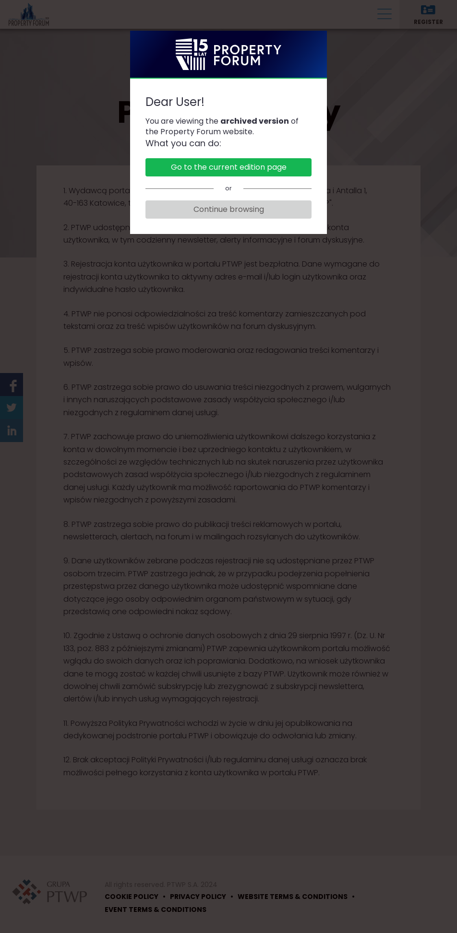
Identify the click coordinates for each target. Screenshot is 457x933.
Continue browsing (228, 209)
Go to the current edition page (229, 167)
